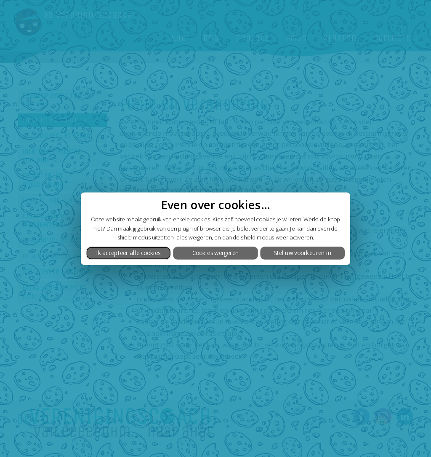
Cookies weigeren (215, 253)
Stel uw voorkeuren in (302, 253)
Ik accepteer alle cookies (128, 253)
